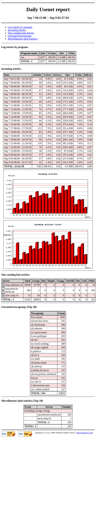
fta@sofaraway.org (85, 432)
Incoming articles (17, 30)
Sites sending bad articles (21, 33)
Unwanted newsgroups (19, 36)
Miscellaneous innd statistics (23, 38)
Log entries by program (20, 27)
